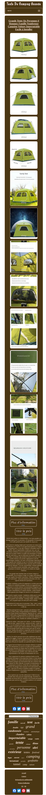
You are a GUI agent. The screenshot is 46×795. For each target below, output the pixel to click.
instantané (14, 761)
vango (30, 739)
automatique (35, 732)
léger (10, 758)
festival (35, 752)
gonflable (33, 760)
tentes (27, 752)
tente (20, 742)
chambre (20, 734)
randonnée (14, 731)
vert (23, 758)
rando (37, 739)
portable (23, 761)
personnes (12, 749)
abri (35, 747)
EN (22, 786)
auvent (16, 758)
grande (11, 744)
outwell (22, 723)
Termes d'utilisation (24, 783)
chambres (26, 732)
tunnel (16, 764)
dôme (35, 743)
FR (25, 786)
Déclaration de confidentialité (23, 780)
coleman (28, 744)
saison (31, 765)
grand (30, 727)
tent (29, 722)
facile (37, 723)
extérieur (15, 752)
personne (23, 747)
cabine (29, 735)
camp (25, 764)
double (15, 727)
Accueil (24, 773)
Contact (24, 776)
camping (33, 756)
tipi (22, 727)
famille (13, 722)
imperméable (17, 738)
